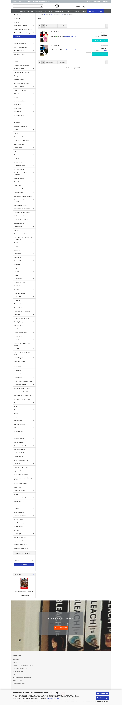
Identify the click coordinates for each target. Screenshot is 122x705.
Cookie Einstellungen (19, 684)
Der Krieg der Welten (20, 206)
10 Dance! (17, 19)
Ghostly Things (18, 323)
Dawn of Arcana (19, 179)
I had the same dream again (23, 382)
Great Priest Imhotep (20, 333)
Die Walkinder (18, 227)
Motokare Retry (19, 524)
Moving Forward (19, 527)
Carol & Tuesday (19, 145)
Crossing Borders (19, 166)
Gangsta (17, 315)
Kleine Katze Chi (19, 443)
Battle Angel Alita (19, 80)
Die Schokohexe (19, 224)
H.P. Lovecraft (18, 337)
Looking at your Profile (21, 468)
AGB (14, 675)
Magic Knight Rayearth (21, 475)
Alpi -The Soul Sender (20, 48)
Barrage (16, 77)
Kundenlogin (96, 1)
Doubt (16, 244)
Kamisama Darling (19, 425)
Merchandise (59, 11)
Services (91, 11)
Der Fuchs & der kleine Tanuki (23, 197)
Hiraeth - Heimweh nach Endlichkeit (21, 367)
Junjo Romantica (19, 418)
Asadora (16, 62)
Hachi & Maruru (18, 341)
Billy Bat (16, 95)
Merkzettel (106, 1)
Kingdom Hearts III (19, 432)
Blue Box (16, 120)
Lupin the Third (18, 472)
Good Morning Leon (20, 330)
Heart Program (18, 359)
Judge (16, 407)
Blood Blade (18, 113)
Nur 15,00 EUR (24, 596)
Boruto (16, 134)
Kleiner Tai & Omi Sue (20, 447)
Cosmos (16, 156)
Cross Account (18, 163)
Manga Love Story (19, 491)
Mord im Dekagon (19, 513)
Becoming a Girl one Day (21, 84)
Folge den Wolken (19, 294)
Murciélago (17, 534)
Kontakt (100, 11)
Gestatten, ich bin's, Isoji (21, 319)
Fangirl (16, 276)
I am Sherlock (18, 378)
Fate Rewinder (18, 280)
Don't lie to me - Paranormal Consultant (23, 239)
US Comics (38, 11)
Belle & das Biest (19, 87)
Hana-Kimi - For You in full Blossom (22, 345)
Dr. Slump (17, 247)
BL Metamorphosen (20, 102)
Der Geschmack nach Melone (21, 201)
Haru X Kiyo (17, 350)
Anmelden (24, 565)
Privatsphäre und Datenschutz (22, 678)
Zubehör (77, 11)
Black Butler (17, 105)
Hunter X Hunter (19, 375)
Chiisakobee (18, 149)
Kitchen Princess (19, 439)
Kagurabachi (18, 421)
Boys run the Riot (19, 138)
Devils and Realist (19, 217)
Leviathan (17, 465)
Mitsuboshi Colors (19, 502)
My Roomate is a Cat (20, 545)
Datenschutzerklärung (53, 698)
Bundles (68, 11)
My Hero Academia (20, 542)
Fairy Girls (17, 269)
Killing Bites (17, 429)
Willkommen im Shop (19, 1)
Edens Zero (17, 265)
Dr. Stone (17, 251)
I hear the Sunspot (20, 386)
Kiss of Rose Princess (20, 436)
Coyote (16, 159)
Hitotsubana (18, 371)
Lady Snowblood (19, 457)
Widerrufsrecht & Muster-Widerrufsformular (20, 671)
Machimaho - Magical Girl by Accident (23, 480)
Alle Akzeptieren (102, 694)
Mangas (30, 11)
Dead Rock (17, 186)
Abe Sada (17, 37)
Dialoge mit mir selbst (21, 220)
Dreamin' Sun (18, 262)
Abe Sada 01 (55, 33)
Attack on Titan (19, 69)
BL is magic (17, 98)
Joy (15, 404)
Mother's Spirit (18, 520)
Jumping (16, 411)
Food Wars (17, 298)
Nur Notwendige (102, 698)
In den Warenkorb (100, 41)
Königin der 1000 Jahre (21, 454)
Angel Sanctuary (19, 52)
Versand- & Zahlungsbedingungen (23, 667)
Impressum (16, 660)
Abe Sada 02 (55, 46)
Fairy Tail (16, 272)
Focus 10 (16, 290)
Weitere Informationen (102, 701)
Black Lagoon (18, 109)
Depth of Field (18, 193)
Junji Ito (16, 414)
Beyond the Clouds (20, 91)
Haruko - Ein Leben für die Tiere (22, 354)
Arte (15, 59)
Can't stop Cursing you (21, 141)
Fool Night (17, 301)
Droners (16, 231)
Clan (15, 152)
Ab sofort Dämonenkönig (22, 34)
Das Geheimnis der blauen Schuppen (22, 174)
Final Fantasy (18, 287)
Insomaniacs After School (22, 393)
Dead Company (19, 183)
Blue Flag (17, 123)
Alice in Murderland (20, 44)
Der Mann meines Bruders (22, 210)
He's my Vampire (19, 362)
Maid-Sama (17, 488)
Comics (22, 11)
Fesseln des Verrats (20, 283)
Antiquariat (49, 11)
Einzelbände (18, 16)
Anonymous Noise (19, 55)
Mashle (16, 495)
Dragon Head (18, 258)
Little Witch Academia (21, 461)
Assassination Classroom (22, 66)
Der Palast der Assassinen (22, 213)
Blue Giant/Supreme (20, 127)
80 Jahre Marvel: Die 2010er (24, 593)
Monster (16, 509)
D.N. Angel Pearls (19, 170)
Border (16, 131)
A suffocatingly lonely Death (23, 30)
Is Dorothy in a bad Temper (22, 396)
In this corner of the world (22, 389)
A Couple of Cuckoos (20, 26)
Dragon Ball (17, 254)
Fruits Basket (18, 308)
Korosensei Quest (19, 450)
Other (84, 11)
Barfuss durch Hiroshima (21, 73)
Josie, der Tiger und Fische (22, 400)
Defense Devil (18, 190)
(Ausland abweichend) (70, 37)
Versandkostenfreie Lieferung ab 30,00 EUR (39, 1)
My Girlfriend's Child (20, 538)
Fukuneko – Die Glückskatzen (23, 312)
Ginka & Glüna (18, 326)
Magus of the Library (20, 484)
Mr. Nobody (17, 531)
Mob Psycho (18, 506)
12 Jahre (16, 23)
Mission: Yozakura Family (21, 499)
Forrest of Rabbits (19, 305)
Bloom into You (19, 116)
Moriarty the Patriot (20, 517)
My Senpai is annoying (21, 549)
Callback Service (17, 681)
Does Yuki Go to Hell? (20, 235)
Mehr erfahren (61, 629)
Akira (15, 41)
